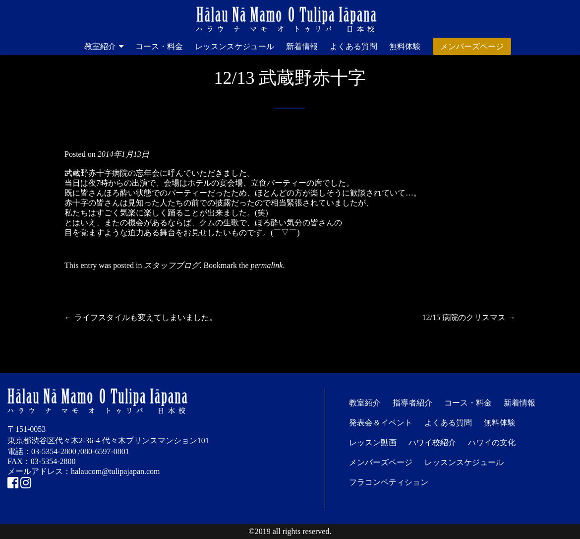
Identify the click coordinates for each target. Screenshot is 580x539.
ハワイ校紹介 (432, 442)
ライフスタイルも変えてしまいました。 (140, 317)
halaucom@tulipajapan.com (115, 471)
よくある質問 (353, 46)
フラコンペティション (388, 482)
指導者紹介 (412, 403)
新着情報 (302, 46)
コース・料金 (159, 46)
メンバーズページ (472, 46)
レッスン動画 (373, 442)
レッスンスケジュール (234, 46)
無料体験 (405, 46)
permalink (267, 265)
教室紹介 (100, 46)
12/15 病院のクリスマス (469, 317)
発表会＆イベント (380, 422)
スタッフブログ (171, 265)
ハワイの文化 (492, 442)
